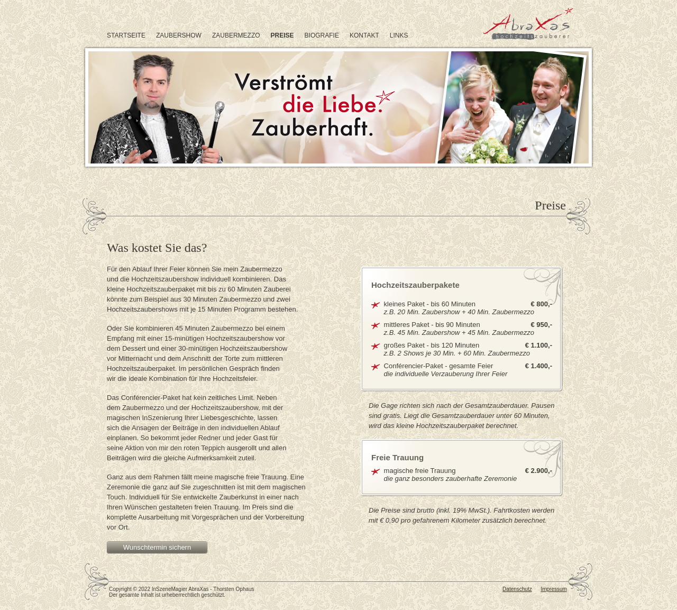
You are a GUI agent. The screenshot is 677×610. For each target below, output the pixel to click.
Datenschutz (517, 589)
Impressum (553, 589)
